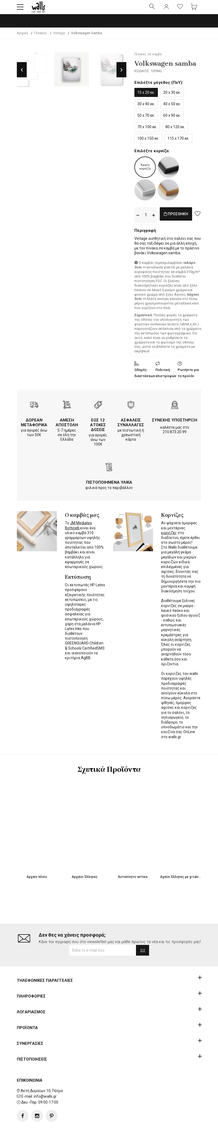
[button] (20, 9)
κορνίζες (169, 537)
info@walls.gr (45, 1079)
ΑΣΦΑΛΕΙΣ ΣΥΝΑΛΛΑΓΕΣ (131, 427)
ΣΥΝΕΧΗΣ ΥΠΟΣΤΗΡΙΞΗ (174, 424)
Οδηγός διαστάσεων (144, 377)
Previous (22, 74)
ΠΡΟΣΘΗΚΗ (181, 219)
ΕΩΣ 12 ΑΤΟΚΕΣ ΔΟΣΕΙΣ (98, 429)
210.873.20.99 (174, 436)
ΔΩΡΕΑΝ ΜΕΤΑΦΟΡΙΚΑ (34, 427)
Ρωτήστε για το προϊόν (188, 377)
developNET (153, 1123)
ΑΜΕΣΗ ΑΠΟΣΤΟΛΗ (67, 427)
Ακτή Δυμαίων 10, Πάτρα (42, 1074)
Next (121, 74)
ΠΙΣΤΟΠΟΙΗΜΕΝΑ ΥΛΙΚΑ (109, 486)
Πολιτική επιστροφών (165, 377)
